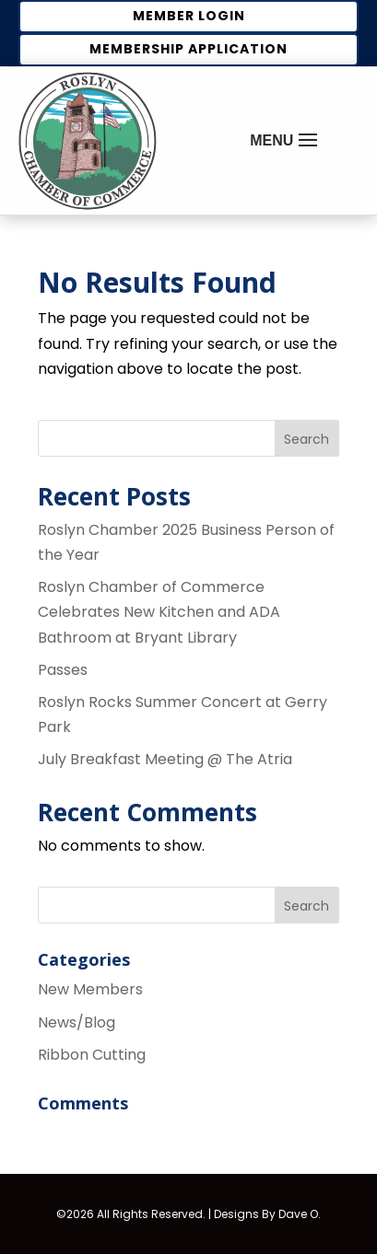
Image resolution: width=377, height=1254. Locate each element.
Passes (63, 669)
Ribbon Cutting (92, 1054)
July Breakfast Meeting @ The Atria (165, 759)
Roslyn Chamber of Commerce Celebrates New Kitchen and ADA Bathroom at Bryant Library (159, 611)
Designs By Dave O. (267, 1214)
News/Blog (76, 1022)
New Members (90, 989)
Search (306, 439)
